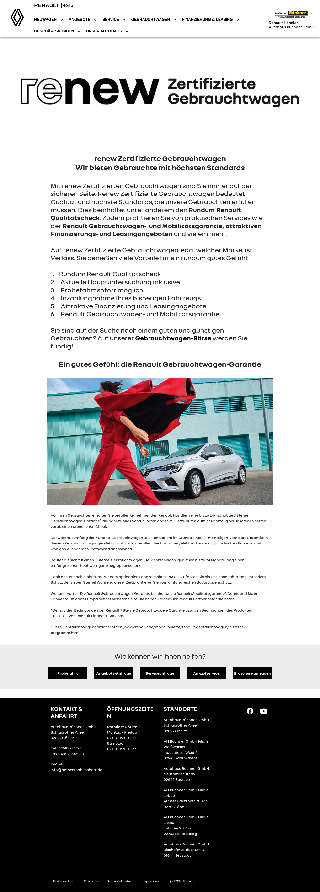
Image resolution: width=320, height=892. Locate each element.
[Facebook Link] (250, 710)
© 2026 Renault (183, 881)
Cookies (91, 881)
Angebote (80, 19)
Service (111, 19)
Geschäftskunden (54, 31)
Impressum (152, 881)
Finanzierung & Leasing (208, 19)
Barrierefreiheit (120, 881)
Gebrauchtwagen (151, 19)
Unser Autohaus (104, 31)
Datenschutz (64, 881)
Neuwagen (46, 19)
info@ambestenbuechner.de (76, 769)
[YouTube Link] (264, 710)
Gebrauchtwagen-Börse (173, 338)
